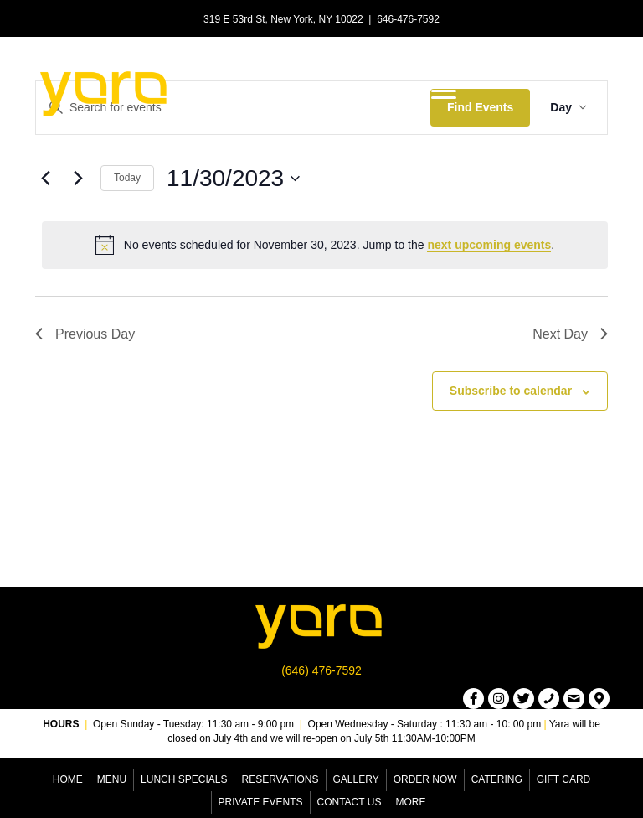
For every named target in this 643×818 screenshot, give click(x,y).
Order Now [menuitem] (425, 779)
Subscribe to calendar (511, 390)
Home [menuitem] (68, 779)
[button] (473, 698)
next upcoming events (489, 244)
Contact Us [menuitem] (349, 802)
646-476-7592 (408, 19)
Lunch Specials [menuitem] (184, 779)
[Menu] (443, 91)
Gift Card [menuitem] (563, 779)
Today (127, 178)
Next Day (570, 334)
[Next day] (78, 178)
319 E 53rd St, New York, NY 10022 (283, 19)
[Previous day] (45, 178)
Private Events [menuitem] (261, 802)
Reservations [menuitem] (279, 779)
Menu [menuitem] (111, 779)
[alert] (325, 244)
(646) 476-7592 (321, 670)
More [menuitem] (410, 802)
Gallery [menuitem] (356, 779)
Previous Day (85, 334)
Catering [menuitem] (496, 779)
